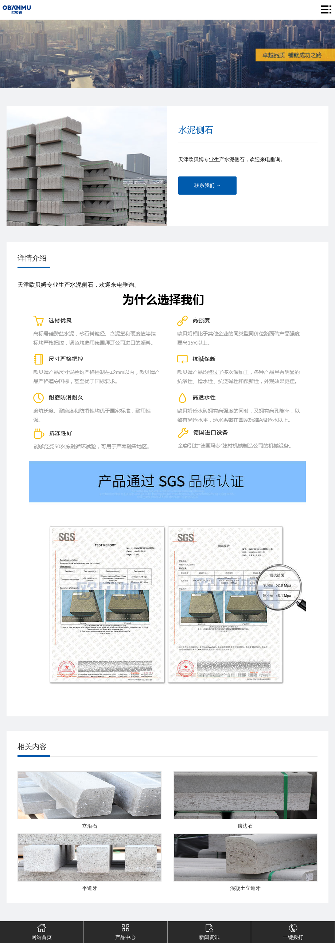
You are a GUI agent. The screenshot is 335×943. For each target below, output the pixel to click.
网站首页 (42, 930)
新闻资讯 (209, 930)
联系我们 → (207, 185)
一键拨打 (293, 930)
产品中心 (125, 930)
